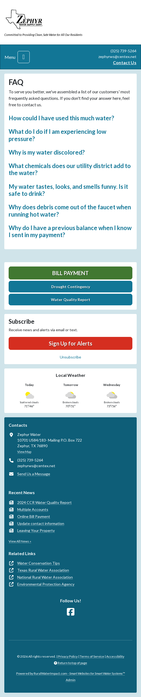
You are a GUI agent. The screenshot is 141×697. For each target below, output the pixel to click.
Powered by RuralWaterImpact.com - (70, 673)
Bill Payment (70, 273)
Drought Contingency (70, 286)
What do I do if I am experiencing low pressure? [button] (57, 135)
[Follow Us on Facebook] (70, 611)
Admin (70, 680)
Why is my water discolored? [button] (47, 152)
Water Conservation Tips (38, 563)
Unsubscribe (70, 357)
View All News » (20, 541)
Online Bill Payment (33, 516)
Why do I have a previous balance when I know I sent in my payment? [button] (70, 231)
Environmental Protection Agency (45, 584)
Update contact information (40, 523)
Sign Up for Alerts (70, 343)
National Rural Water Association (45, 577)
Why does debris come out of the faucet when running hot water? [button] (70, 210)
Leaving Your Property (36, 530)
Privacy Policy (68, 656)
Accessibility (115, 656)
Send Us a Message (33, 474)
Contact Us (124, 62)
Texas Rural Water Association (43, 570)
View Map (24, 452)
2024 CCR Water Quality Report (44, 502)
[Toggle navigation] (24, 57)
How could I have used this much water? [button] (61, 118)
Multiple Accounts (32, 509)
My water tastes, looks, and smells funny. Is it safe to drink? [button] (68, 190)
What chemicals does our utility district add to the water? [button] (70, 169)
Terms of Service (92, 656)
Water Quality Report (70, 299)
